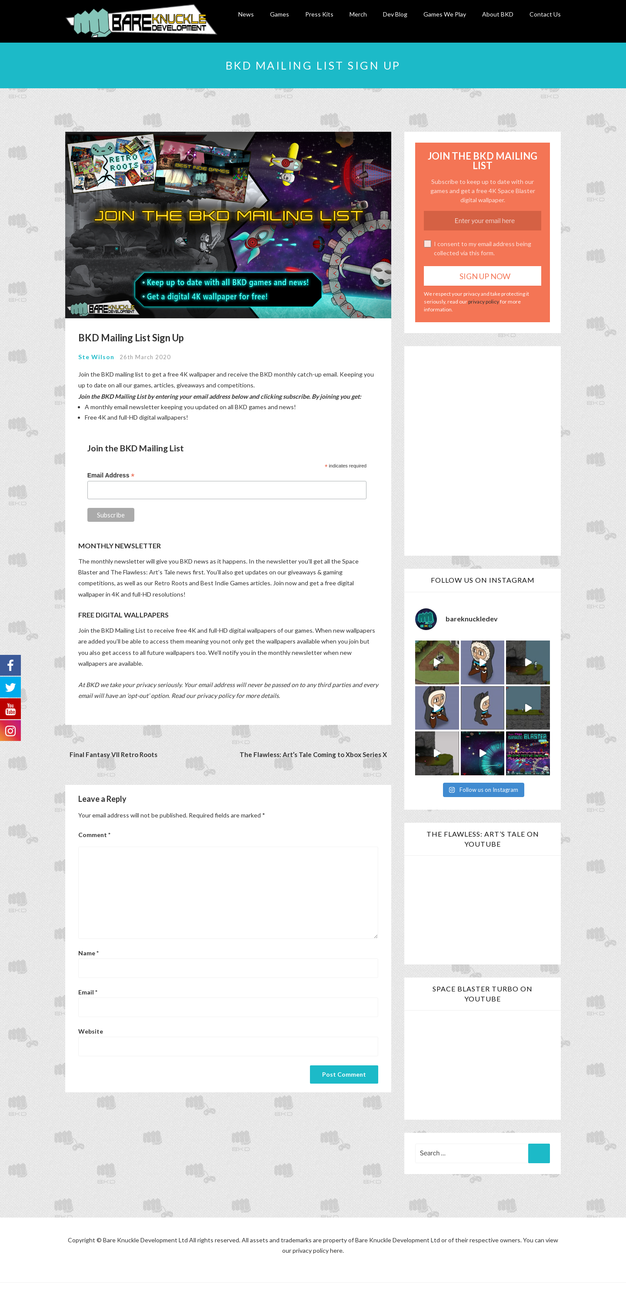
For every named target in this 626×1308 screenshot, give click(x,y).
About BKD (497, 14)
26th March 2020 (145, 356)
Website (90, 1030)
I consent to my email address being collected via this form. (477, 247)
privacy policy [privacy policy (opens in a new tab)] (216, 694)
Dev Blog (395, 14)
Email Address (111, 474)
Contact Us (545, 14)
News (246, 14)
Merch (358, 14)
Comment (94, 834)
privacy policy (483, 300)
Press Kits (319, 14)
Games (279, 14)
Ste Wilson (96, 356)
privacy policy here (318, 1249)
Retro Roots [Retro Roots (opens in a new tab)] (171, 582)
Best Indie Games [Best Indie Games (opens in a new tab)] (224, 582)
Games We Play (444, 14)
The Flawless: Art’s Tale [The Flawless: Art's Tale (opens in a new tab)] (142, 571)
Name (88, 951)
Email (87, 991)
